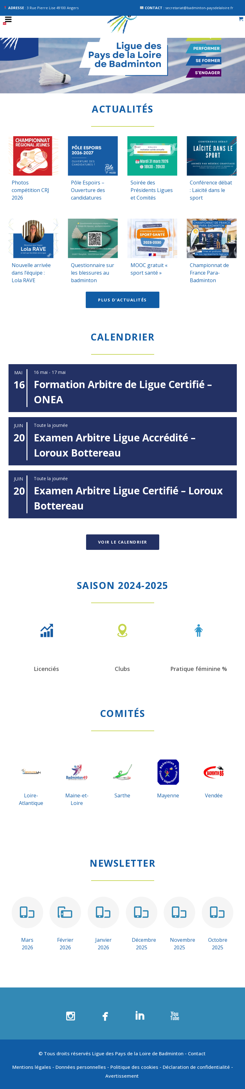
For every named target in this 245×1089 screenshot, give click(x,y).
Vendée (214, 795)
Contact (197, 1053)
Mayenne (168, 795)
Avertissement (122, 1076)
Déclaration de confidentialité (196, 1067)
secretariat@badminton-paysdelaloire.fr (199, 7)
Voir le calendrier (122, 542)
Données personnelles (80, 1067)
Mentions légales (31, 1067)
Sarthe (122, 795)
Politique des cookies (134, 1067)
